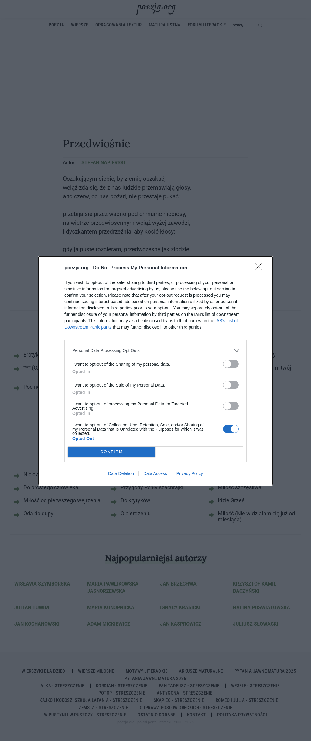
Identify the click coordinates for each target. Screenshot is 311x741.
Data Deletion (121, 473)
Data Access (155, 473)
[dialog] (155, 370)
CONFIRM (111, 451)
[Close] (260, 268)
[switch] (231, 364)
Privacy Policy (189, 473)
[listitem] (155, 350)
